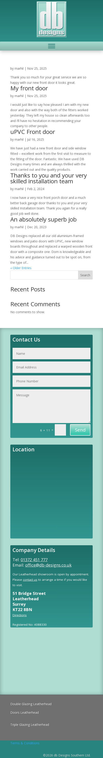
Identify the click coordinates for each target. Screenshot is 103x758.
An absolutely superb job (43, 219)
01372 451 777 (34, 559)
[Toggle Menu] (51, 46)
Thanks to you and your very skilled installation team (48, 178)
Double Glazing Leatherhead (31, 704)
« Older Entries (20, 268)
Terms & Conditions (24, 743)
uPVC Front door (32, 132)
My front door (29, 88)
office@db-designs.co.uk (48, 565)
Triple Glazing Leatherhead (29, 725)
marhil (19, 68)
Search (85, 275)
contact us (30, 580)
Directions (20, 615)
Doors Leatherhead (24, 712)
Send (80, 430)
